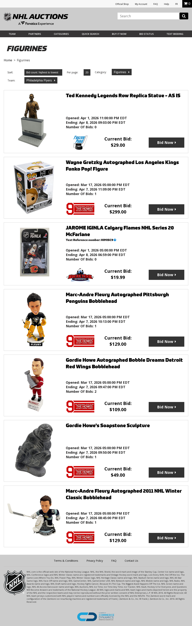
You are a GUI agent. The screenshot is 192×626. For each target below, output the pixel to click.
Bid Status (146, 34)
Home (8, 60)
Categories (61, 34)
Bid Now (165, 142)
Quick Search (90, 34)
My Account (141, 4)
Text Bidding (174, 34)
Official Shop (122, 4)
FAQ (155, 4)
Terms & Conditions (66, 560)
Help (166, 4)
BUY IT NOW (119, 34)
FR (176, 4)
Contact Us (131, 560)
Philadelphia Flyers (39, 80)
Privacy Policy (94, 560)
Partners (34, 34)
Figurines (120, 72)
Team (12, 34)
